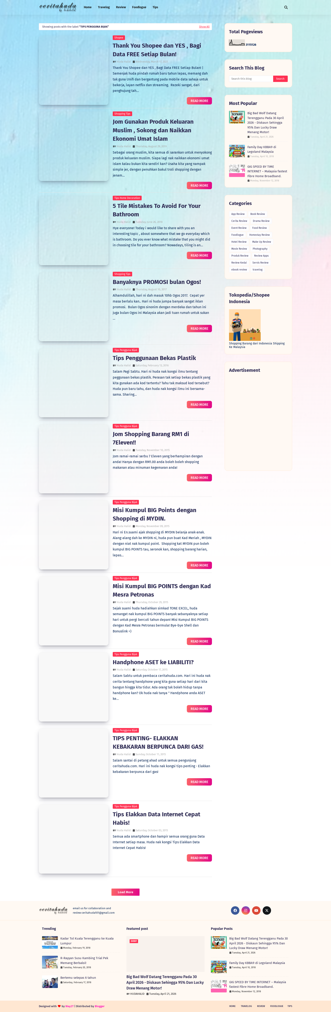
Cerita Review (239, 221)
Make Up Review (261, 241)
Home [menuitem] (88, 7)
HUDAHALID (137, 993)
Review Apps (261, 255)
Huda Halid (124, 61)
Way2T (69, 1006)
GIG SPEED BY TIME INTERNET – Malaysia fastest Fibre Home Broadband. (267, 171)
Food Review (259, 227)
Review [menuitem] (121, 7)
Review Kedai (239, 262)
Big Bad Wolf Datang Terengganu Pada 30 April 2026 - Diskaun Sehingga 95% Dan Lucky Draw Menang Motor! (265, 122)
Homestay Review (259, 234)
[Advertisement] (258, 421)
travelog (257, 269)
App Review (238, 214)
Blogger (99, 1006)
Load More (125, 892)
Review (261, 1006)
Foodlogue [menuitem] (139, 7)
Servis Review (260, 262)
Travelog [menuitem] (104, 7)
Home (232, 1006)
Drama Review (261, 221)
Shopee (118, 37)
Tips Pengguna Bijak (125, 350)
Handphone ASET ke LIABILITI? (153, 662)
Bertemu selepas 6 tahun (78, 978)
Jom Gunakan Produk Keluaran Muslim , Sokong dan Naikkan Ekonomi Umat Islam (153, 130)
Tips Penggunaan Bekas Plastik (154, 358)
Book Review (257, 214)
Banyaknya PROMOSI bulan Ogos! (157, 281)
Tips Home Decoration (127, 198)
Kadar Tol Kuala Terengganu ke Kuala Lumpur (87, 941)
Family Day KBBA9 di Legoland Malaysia (261, 149)
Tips (290, 1006)
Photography (260, 248)
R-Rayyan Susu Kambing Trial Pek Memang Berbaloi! (84, 960)
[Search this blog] (251, 79)
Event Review (239, 227)
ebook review (239, 269)
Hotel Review (239, 241)
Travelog (246, 1006)
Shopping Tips (122, 113)
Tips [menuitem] (155, 7)
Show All (204, 26)
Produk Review (239, 255)
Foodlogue (237, 234)
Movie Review (239, 248)
